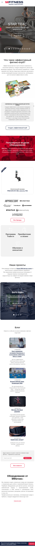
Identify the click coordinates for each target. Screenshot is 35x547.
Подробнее (17, 36)
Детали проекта (17, 307)
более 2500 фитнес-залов (24, 273)
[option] (17, 185)
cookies (12, 543)
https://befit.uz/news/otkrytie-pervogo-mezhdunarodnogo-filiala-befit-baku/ (18, 301)
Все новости (17, 470)
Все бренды (17, 224)
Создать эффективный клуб (17, 132)
